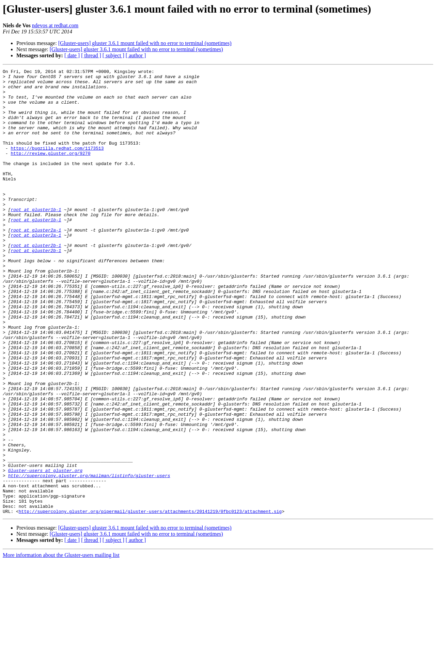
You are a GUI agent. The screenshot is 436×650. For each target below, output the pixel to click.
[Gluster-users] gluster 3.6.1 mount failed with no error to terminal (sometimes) (145, 43)
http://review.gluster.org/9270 (50, 170)
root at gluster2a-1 (36, 263)
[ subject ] (113, 55)
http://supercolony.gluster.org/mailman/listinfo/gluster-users (89, 557)
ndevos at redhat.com (55, 25)
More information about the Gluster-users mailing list (61, 644)
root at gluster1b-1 (36, 238)
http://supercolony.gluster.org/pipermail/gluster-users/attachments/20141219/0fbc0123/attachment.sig (150, 600)
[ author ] (136, 55)
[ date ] (72, 55)
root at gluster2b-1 (36, 281)
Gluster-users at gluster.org (45, 551)
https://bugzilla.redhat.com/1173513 (57, 164)
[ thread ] (91, 55)
